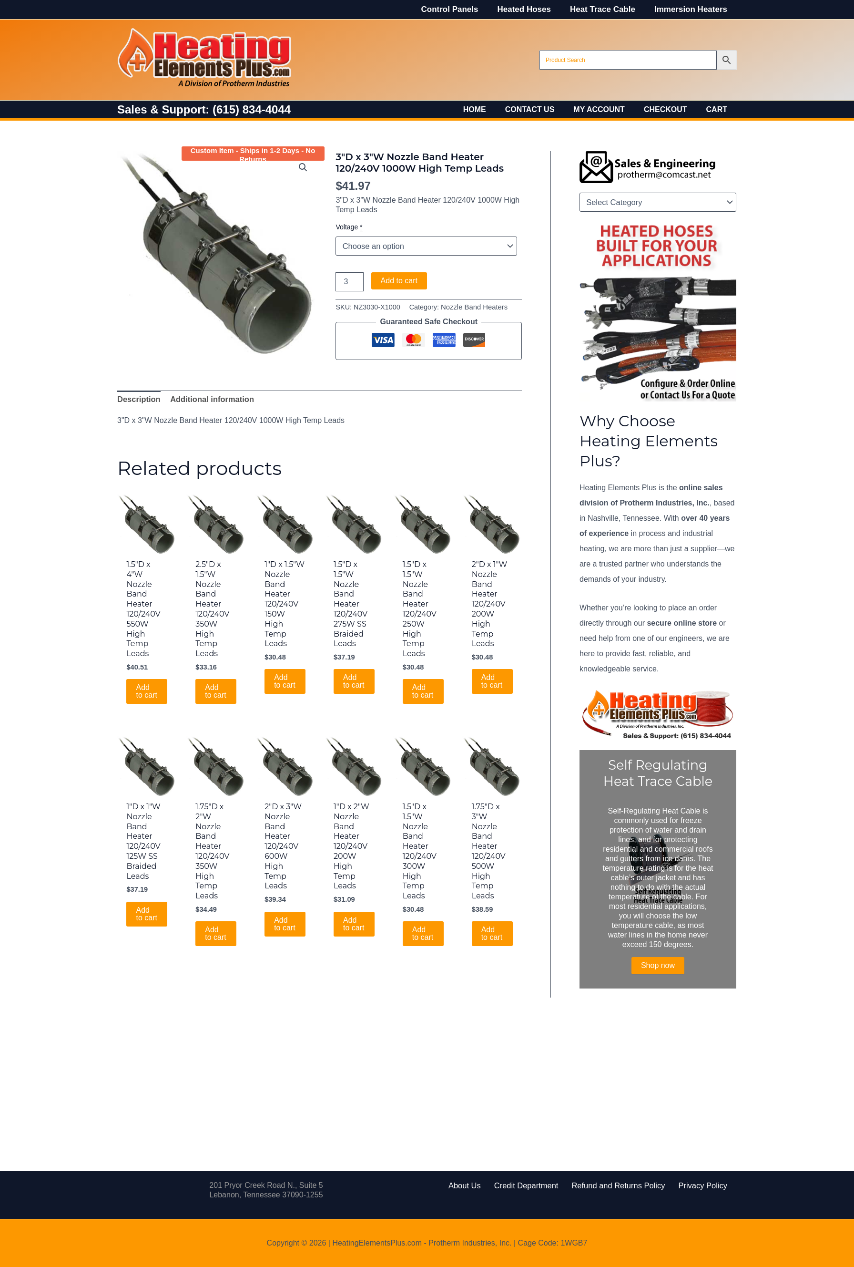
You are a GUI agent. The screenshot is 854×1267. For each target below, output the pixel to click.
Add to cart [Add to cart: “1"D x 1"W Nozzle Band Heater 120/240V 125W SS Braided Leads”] (147, 912)
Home (491, 109)
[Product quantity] (349, 281)
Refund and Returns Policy (614, 1185)
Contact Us (543, 109)
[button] (303, 167)
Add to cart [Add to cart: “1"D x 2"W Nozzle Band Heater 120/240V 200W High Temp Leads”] (354, 922)
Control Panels (459, 9)
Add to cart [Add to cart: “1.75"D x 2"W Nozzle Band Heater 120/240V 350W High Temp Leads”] (216, 932)
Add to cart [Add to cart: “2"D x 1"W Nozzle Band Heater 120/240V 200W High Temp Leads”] (492, 680)
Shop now (658, 965)
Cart (718, 109)
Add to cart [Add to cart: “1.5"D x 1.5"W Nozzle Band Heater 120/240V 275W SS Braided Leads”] (354, 680)
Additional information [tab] (209, 399)
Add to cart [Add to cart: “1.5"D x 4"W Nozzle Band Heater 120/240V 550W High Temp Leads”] (147, 690)
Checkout (671, 109)
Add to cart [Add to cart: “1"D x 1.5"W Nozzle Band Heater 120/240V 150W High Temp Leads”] (285, 670)
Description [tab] (138, 399)
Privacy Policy (691, 1185)
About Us (476, 1185)
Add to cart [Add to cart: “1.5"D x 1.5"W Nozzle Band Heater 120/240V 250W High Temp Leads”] (423, 690)
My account (608, 109)
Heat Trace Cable (607, 9)
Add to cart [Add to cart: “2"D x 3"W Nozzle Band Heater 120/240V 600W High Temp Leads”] (285, 922)
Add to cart (399, 281)
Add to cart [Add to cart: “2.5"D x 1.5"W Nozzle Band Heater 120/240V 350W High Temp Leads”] (216, 690)
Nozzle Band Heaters (473, 307)
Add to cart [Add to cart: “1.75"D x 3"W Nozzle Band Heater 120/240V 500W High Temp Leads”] (492, 932)
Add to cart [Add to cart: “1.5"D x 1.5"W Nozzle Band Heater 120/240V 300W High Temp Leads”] (423, 932)
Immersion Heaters (692, 9)
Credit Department (530, 1185)
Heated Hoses (531, 9)
